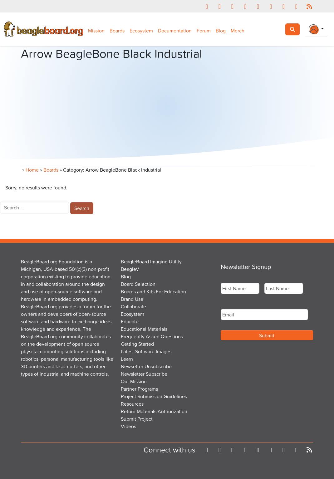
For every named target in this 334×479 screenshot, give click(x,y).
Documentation (175, 30)
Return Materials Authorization (154, 411)
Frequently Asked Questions (152, 336)
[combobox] (34, 207)
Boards (117, 30)
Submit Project (137, 418)
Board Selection (138, 284)
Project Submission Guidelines (154, 396)
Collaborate (133, 306)
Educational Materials (144, 328)
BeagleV (130, 269)
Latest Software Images (146, 351)
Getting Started (137, 343)
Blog (221, 30)
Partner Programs (139, 388)
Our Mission (134, 381)
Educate (130, 321)
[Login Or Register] (316, 29)
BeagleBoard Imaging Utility (151, 261)
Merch (237, 30)
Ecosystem (141, 30)
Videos (128, 426)
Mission (96, 30)
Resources (132, 403)
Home (32, 169)
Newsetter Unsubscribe (146, 366)
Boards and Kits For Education (153, 291)
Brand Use (132, 299)
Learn (127, 358)
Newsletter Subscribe (144, 373)
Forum (204, 30)
